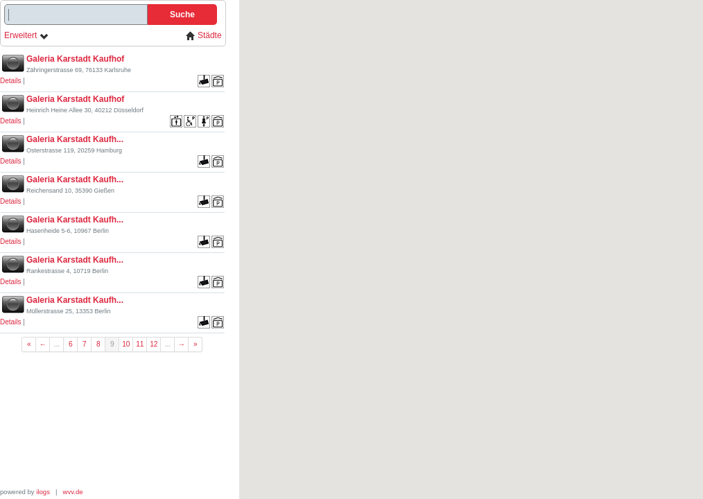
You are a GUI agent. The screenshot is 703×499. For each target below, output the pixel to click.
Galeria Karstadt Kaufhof (75, 59)
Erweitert (26, 35)
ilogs (43, 492)
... (57, 344)
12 (153, 344)
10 (126, 344)
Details (10, 81)
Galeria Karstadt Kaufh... (74, 139)
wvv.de (73, 492)
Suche (182, 14)
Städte (204, 35)
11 (140, 344)
